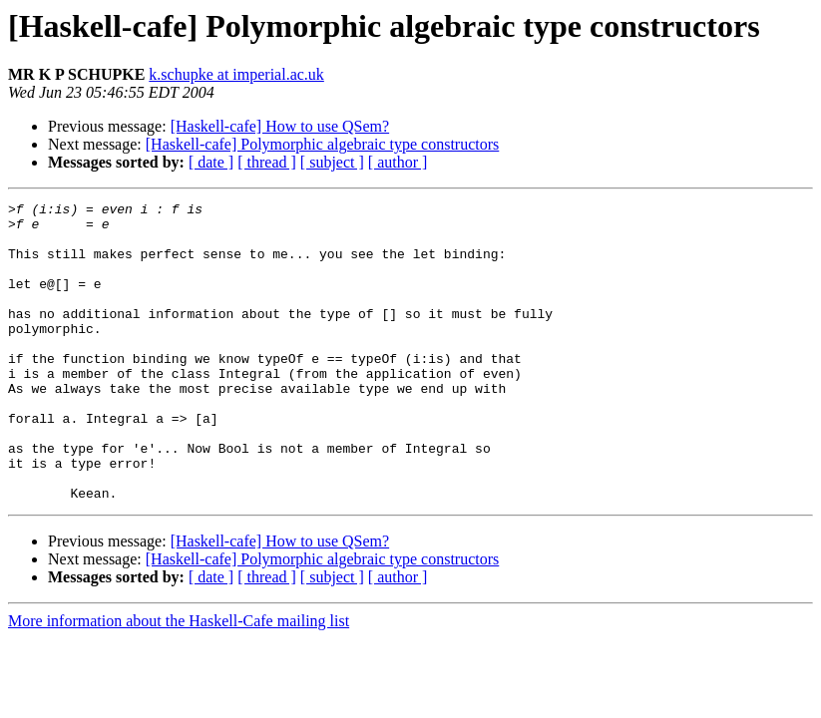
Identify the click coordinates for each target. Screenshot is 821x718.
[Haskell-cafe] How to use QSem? (280, 126)
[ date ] (211, 162)
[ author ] (398, 162)
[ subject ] (332, 162)
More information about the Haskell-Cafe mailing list (178, 680)
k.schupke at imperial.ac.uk (236, 74)
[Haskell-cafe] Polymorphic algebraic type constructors (323, 144)
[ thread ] (266, 162)
